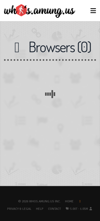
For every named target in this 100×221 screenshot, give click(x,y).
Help (39, 209)
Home (69, 201)
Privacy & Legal (19, 209)
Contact (54, 209)
